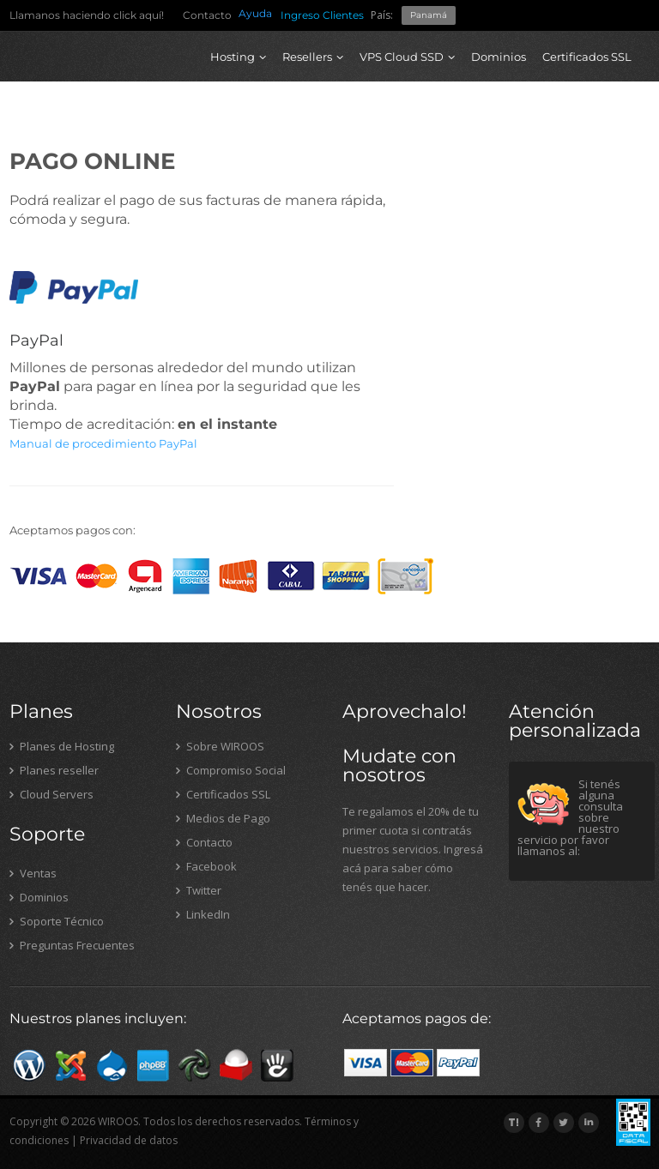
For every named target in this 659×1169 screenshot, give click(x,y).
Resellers (312, 56)
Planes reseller (54, 770)
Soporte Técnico (56, 921)
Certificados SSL (587, 56)
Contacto (207, 15)
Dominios (498, 56)
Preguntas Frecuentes (72, 945)
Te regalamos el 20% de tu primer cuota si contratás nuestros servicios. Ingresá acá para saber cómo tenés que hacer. (412, 849)
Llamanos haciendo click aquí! (86, 15)
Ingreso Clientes (322, 15)
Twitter (198, 890)
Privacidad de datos (129, 1140)
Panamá (428, 15)
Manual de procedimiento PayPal (103, 443)
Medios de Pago (223, 818)
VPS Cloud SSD (407, 56)
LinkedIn (203, 914)
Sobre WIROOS (220, 746)
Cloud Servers (51, 794)
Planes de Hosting (61, 746)
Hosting (238, 56)
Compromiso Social (231, 770)
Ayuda (255, 13)
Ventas (33, 873)
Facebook (206, 866)
